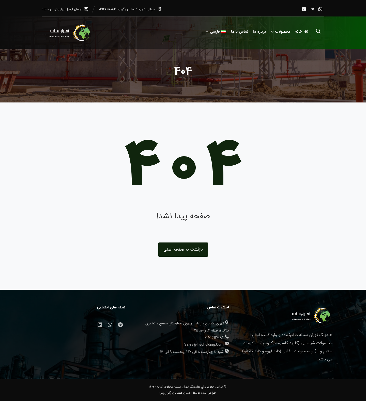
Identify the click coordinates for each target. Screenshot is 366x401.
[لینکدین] (304, 9)
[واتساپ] (320, 9)
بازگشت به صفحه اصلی (183, 249)
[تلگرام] (312, 9)
